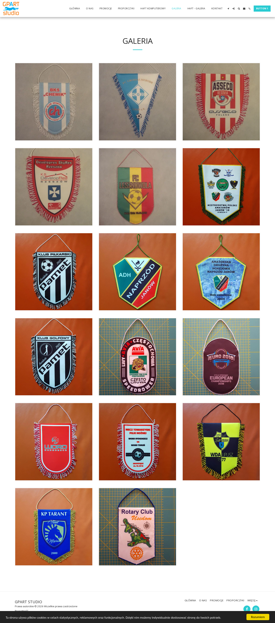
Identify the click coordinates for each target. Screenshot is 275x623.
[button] (228, 8)
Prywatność (21, 611)
